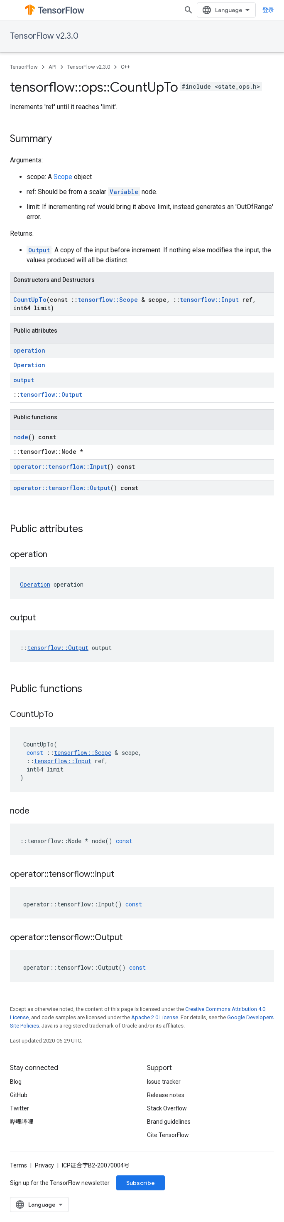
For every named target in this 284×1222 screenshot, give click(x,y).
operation (29, 350)
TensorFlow (24, 67)
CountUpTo (30, 300)
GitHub (18, 1095)
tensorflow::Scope (108, 300)
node (20, 437)
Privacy (44, 1165)
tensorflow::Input (209, 300)
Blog (16, 1081)
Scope (63, 177)
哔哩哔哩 (21, 1121)
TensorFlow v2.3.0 (44, 36)
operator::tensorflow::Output (61, 488)
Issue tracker (164, 1081)
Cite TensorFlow (168, 1135)
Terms (18, 1165)
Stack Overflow (167, 1108)
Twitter (19, 1108)
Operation (29, 365)
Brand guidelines (169, 1121)
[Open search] (188, 10)
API (52, 67)
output (23, 380)
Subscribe (140, 1183)
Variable (124, 192)
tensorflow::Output (51, 394)
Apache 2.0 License (154, 1017)
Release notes (165, 1095)
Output (39, 250)
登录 (268, 10)
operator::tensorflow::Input (60, 466)
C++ (125, 67)
